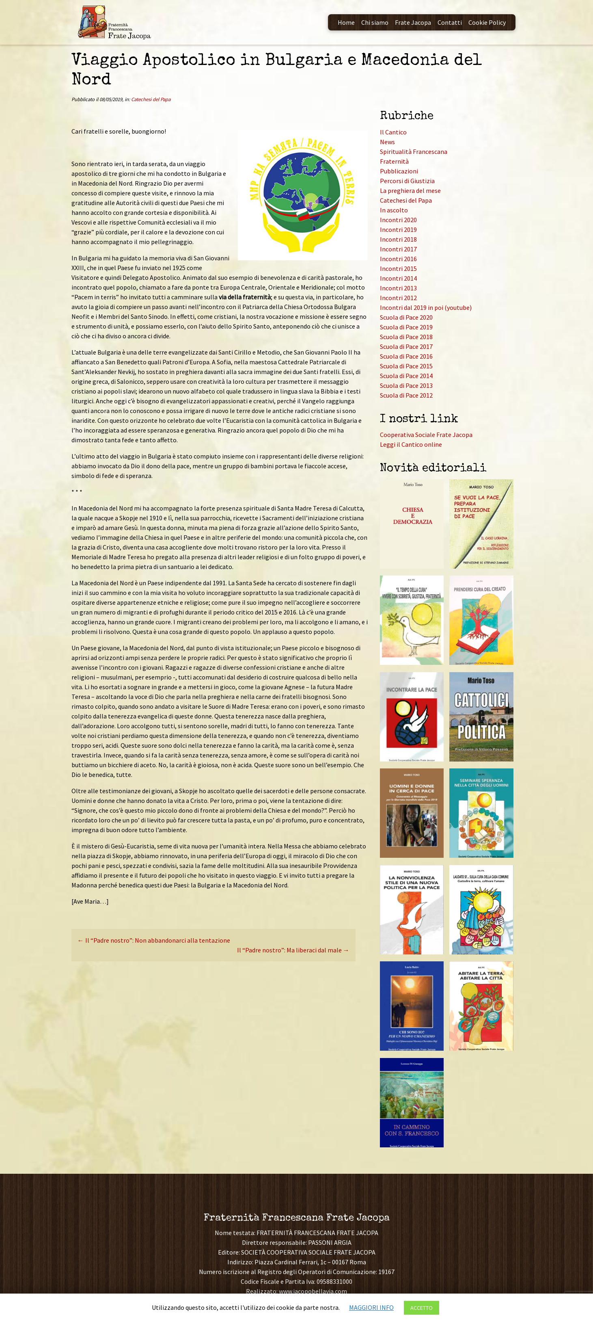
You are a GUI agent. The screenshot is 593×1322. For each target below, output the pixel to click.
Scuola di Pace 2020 (406, 317)
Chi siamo (374, 22)
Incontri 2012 (398, 298)
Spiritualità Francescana (413, 151)
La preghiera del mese (410, 190)
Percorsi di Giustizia (407, 181)
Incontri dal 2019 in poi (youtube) (426, 307)
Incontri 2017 (398, 249)
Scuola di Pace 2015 (406, 366)
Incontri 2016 (398, 259)
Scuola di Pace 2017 (406, 346)
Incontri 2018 (398, 239)
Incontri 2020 (398, 220)
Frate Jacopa (413, 22)
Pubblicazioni (399, 171)
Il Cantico (393, 132)
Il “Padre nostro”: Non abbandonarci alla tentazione (154, 940)
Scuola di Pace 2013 (406, 385)
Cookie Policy (487, 22)
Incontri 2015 (398, 268)
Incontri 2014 (398, 278)
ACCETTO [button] (421, 1307)
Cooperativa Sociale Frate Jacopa (426, 435)
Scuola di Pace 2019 (406, 327)
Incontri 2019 (398, 229)
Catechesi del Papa (150, 99)
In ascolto (394, 210)
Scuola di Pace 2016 (406, 356)
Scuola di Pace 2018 (406, 337)
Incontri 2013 (398, 288)
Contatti (450, 22)
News (387, 142)
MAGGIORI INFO (371, 1307)
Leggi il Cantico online (411, 444)
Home (346, 22)
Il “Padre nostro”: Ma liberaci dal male (293, 950)
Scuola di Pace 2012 (406, 395)
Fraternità (394, 161)
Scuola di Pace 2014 (406, 376)
